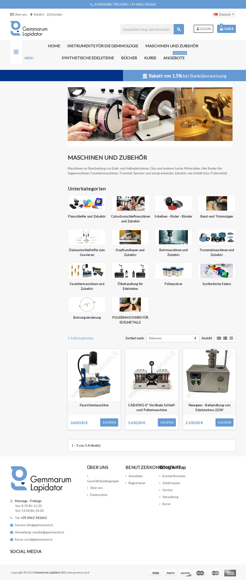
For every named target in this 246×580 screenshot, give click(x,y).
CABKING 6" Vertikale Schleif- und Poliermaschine (152, 407)
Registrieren (137, 483)
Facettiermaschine (94, 405)
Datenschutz (99, 495)
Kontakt (54, 14)
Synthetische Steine (217, 284)
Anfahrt (37, 14)
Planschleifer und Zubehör (87, 216)
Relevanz (155, 338)
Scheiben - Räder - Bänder (173, 216)
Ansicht (207, 338)
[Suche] (152, 29)
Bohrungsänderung (87, 317)
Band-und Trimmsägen (216, 216)
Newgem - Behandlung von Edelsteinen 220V (209, 407)
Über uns (18, 14)
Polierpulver (173, 284)
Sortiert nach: (134, 338)
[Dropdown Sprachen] (224, 14)
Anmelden (136, 476)
